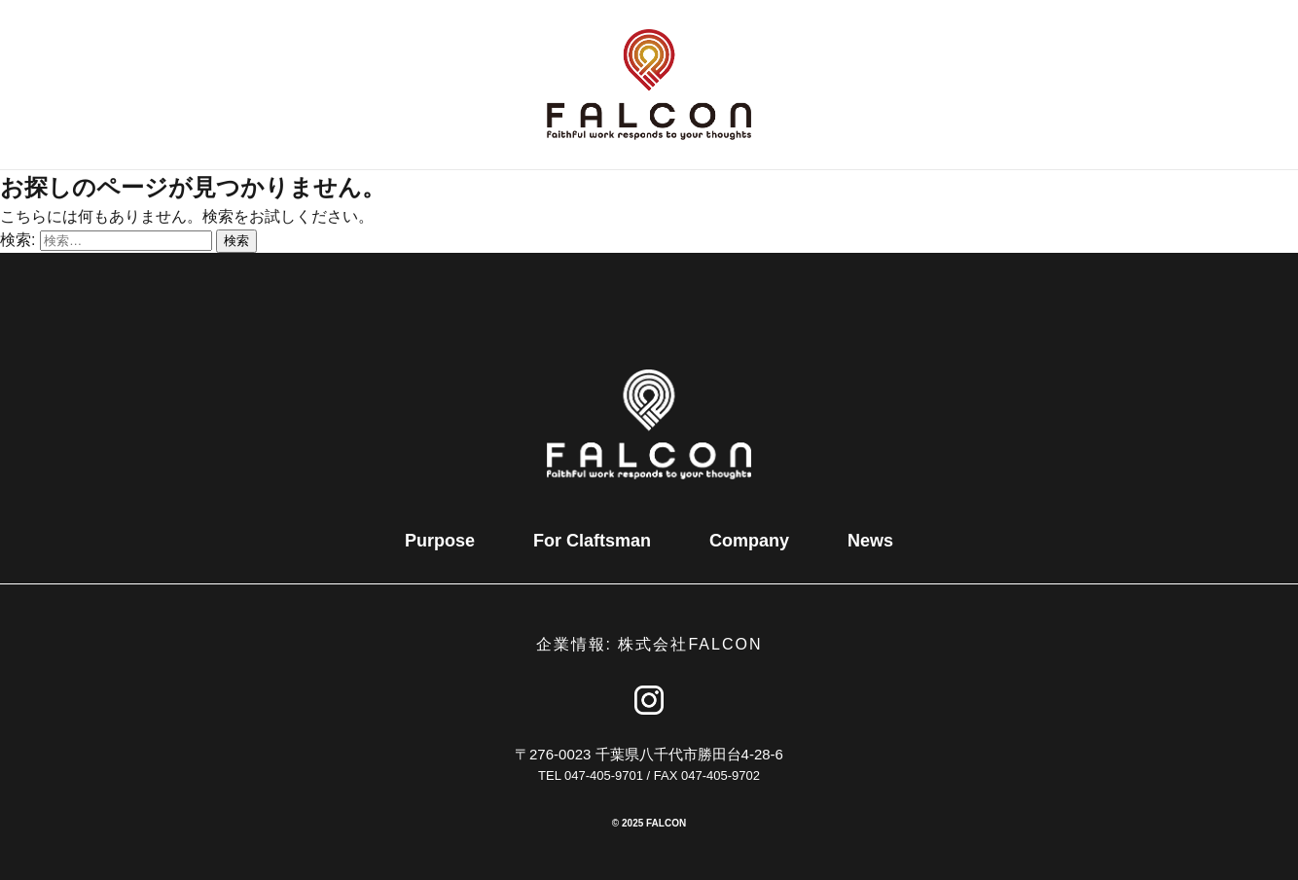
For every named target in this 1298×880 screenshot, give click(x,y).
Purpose (440, 540)
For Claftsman (592, 540)
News (870, 540)
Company (749, 540)
